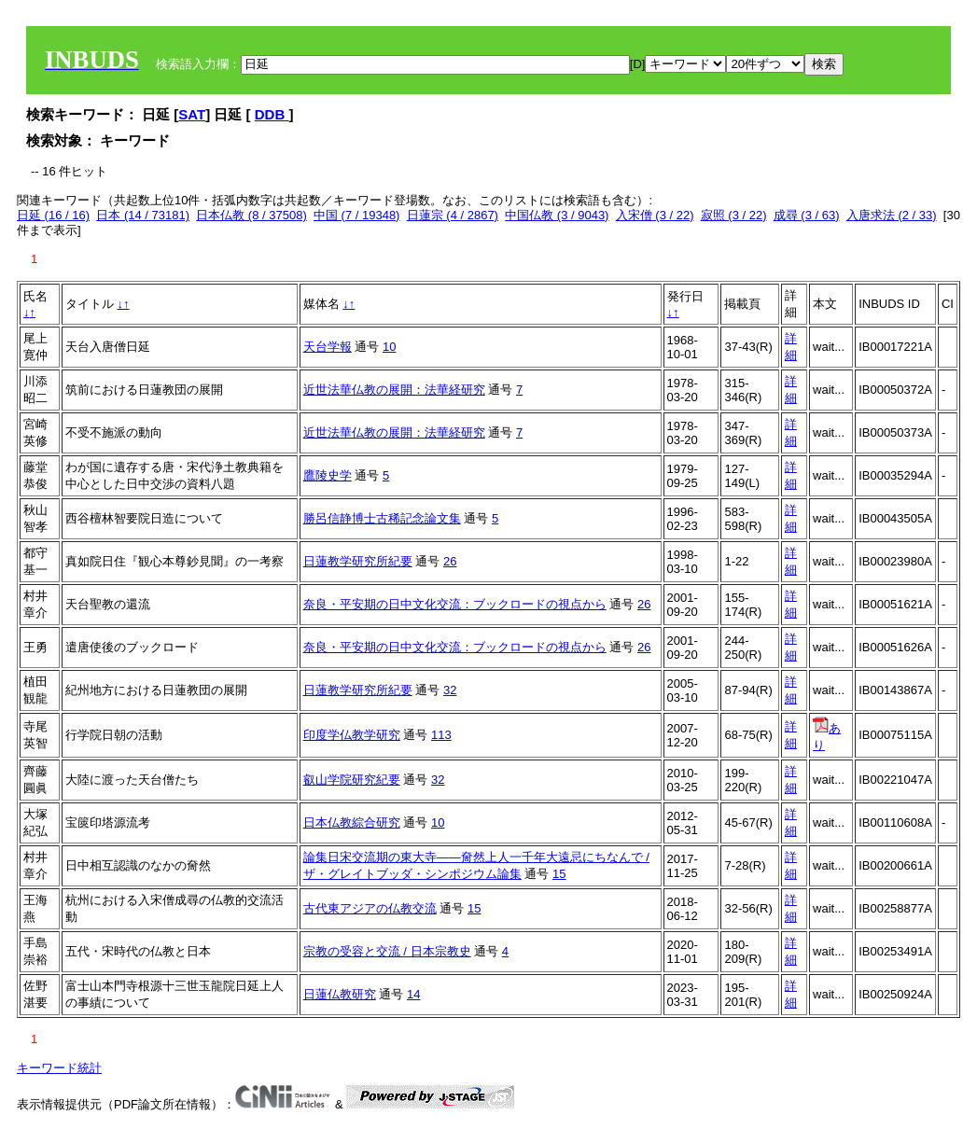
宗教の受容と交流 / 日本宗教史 (387, 951)
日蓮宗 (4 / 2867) (452, 215)
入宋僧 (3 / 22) (655, 215)
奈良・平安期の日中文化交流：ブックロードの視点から (455, 604)
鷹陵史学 (327, 475)
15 (558, 874)
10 (389, 347)
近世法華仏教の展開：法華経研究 (394, 390)
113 (441, 735)
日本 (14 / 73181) (142, 215)
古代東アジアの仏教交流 (370, 908)
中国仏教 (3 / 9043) (556, 215)
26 (449, 561)
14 (413, 994)
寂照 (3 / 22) (734, 215)
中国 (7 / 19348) (357, 215)
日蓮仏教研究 (339, 994)
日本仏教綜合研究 (351, 822)
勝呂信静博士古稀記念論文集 (382, 518)
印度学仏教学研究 (351, 735)
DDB (272, 114)
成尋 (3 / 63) (807, 215)
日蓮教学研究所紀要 (357, 561)
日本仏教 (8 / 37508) (251, 215)
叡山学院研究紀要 (351, 780)
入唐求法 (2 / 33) (891, 215)
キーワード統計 (59, 1068)
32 (449, 690)
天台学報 (327, 347)
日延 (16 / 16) (53, 215)
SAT (191, 114)
